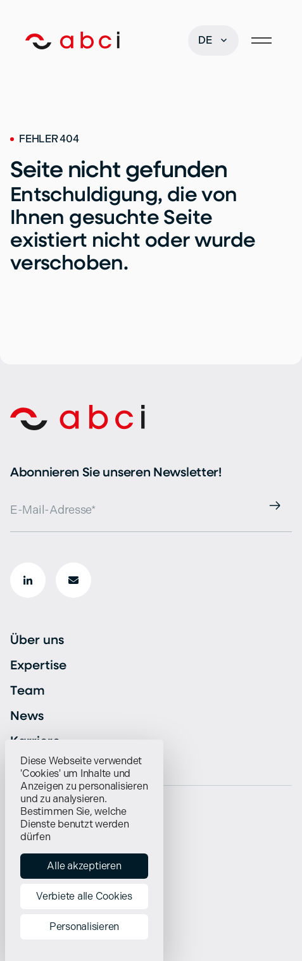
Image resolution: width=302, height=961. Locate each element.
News (27, 715)
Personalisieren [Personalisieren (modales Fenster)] (84, 927)
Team (27, 689)
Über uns (37, 639)
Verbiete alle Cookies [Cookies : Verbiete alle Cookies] (84, 896)
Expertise (38, 664)
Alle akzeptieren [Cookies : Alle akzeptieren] (84, 866)
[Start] (72, 40)
